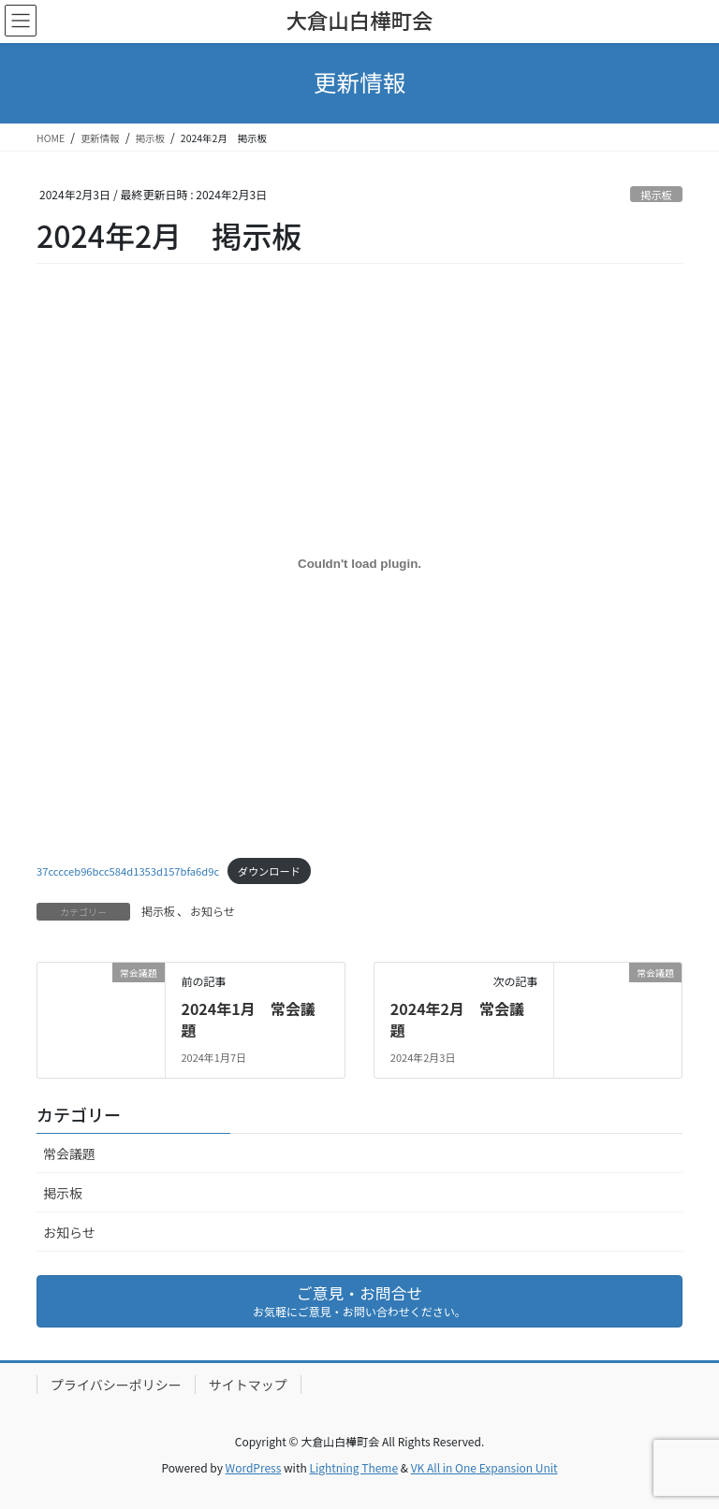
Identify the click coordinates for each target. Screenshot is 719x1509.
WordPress (254, 1467)
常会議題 (69, 1153)
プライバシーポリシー (116, 1384)
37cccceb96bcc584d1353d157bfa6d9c (128, 870)
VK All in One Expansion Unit (484, 1467)
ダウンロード (269, 870)
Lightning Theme (353, 1467)
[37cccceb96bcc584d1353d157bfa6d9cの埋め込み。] (359, 564)
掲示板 (656, 194)
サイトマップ (248, 1384)
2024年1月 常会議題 (248, 1018)
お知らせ (212, 911)
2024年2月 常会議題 (457, 1018)
